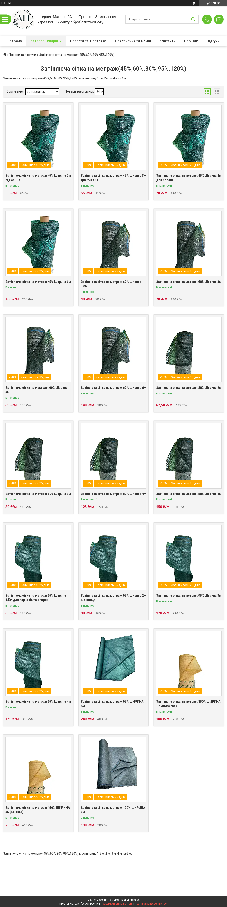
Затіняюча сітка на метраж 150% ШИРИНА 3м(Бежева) (37, 810)
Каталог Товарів (44, 41)
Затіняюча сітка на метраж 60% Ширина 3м (189, 282)
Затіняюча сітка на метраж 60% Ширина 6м (113, 387)
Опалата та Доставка (88, 41)
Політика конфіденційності (151, 903)
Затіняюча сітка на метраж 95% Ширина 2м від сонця (113, 598)
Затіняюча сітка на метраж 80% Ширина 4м (113, 494)
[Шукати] (193, 19)
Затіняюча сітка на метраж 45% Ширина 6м (38, 282)
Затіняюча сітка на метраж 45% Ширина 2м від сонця (38, 178)
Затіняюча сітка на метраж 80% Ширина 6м (189, 494)
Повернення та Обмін (133, 41)
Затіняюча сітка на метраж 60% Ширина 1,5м (111, 284)
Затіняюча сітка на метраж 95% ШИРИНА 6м (112, 704)
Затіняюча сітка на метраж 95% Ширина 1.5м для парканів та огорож (35, 598)
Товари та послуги (22, 54)
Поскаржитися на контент (117, 903)
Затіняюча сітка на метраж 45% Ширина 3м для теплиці (113, 178)
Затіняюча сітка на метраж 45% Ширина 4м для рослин (189, 178)
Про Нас (191, 41)
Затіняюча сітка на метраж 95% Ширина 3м (189, 595)
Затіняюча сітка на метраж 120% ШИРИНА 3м (113, 810)
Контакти (167, 41)
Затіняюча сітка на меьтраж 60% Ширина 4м (36, 390)
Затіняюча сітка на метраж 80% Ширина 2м (189, 387)
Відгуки (213, 41)
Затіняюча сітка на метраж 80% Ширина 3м (38, 494)
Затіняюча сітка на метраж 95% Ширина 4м (38, 701)
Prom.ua (135, 899)
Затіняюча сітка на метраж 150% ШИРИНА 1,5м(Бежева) (188, 704)
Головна (15, 41)
